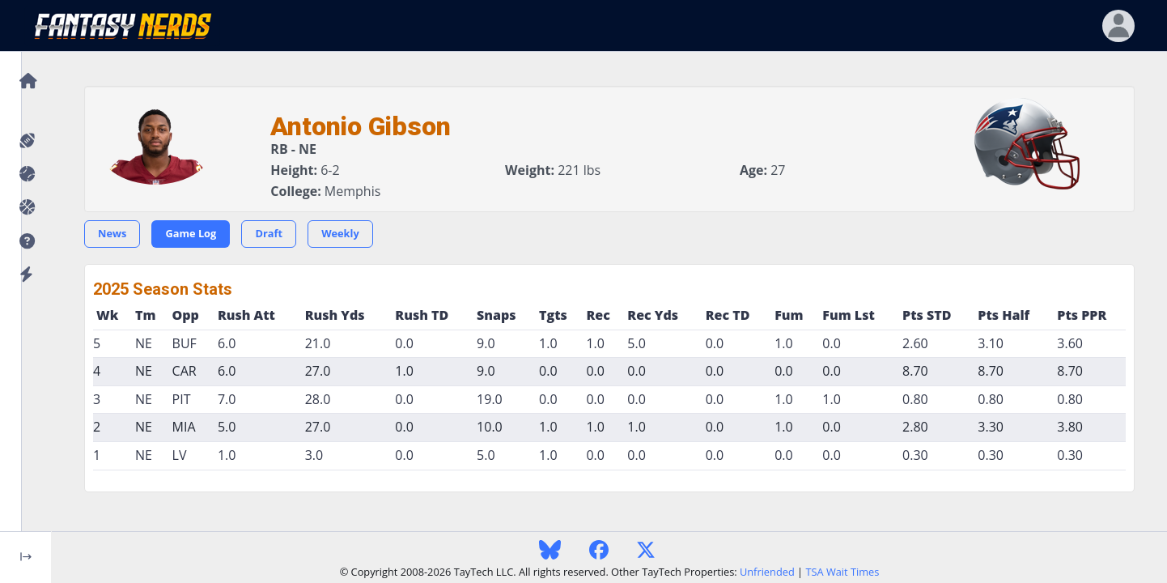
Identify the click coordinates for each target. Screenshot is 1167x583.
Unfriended (767, 571)
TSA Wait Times (842, 571)
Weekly (340, 233)
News (112, 233)
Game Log (190, 233)
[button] (25, 241)
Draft (268, 233)
